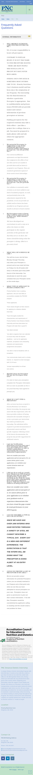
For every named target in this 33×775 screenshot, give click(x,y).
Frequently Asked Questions (12, 1)
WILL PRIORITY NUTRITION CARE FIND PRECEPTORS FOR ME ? (17, 45)
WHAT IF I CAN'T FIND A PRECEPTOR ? (16, 400)
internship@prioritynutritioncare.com (13, 748)
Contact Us (29, 1)
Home (2, 1)
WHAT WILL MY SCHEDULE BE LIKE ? (18, 253)
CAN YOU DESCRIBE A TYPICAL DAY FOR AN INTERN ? (18, 515)
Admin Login (21, 769)
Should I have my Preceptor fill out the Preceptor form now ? (17, 375)
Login (30, 3)
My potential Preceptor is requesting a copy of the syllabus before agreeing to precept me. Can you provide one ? (18, 181)
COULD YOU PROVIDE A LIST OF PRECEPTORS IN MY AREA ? (19, 572)
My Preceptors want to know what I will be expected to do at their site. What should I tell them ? (18, 216)
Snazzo (14, 769)
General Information (16, 36)
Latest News (22, 1)
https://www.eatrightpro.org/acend (18, 659)
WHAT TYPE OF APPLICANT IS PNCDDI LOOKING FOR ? (18, 287)
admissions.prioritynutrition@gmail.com (14, 750)
